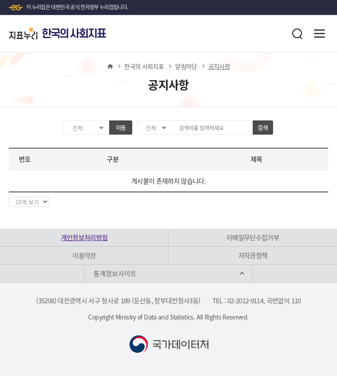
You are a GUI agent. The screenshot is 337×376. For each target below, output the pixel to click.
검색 (263, 127)
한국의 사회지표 (144, 66)
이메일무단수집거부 (252, 237)
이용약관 (84, 255)
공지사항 (219, 66)
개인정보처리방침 (84, 237)
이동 (121, 127)
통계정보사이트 (114, 273)
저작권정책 (253, 255)
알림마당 (186, 66)
